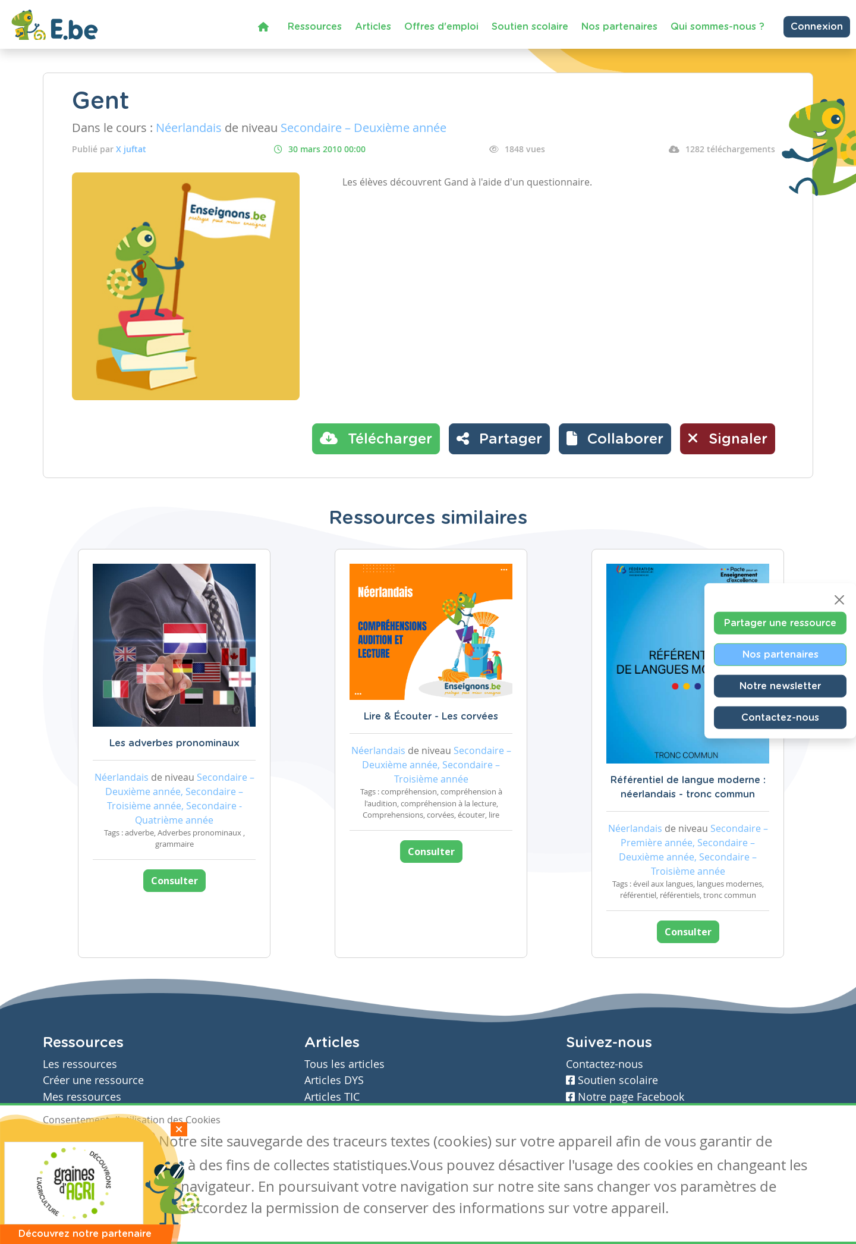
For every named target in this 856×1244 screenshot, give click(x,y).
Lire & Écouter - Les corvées (431, 716)
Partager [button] (499, 438)
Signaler (727, 438)
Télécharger (376, 438)
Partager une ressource (780, 623)
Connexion (817, 27)
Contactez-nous (780, 717)
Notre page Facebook (625, 1097)
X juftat (131, 149)
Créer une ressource (93, 1080)
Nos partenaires (619, 27)
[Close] (839, 600)
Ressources (315, 27)
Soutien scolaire (530, 27)
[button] (615, 438)
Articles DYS (334, 1080)
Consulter (174, 880)
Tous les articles (344, 1064)
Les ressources (80, 1064)
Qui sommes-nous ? (717, 27)
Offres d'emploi (441, 27)
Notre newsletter (780, 686)
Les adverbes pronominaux (174, 743)
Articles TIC (332, 1097)
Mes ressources (82, 1097)
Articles (373, 27)
